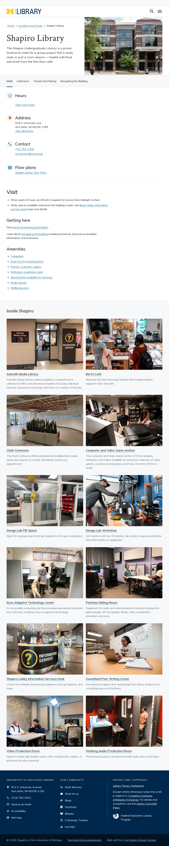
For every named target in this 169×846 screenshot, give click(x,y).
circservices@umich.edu (29, 153)
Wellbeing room (20, 288)
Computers (17, 256)
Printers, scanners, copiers (26, 266)
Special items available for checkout (31, 277)
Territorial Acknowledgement (85, 840)
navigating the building (34, 234)
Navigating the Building (73, 81)
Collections (23, 81)
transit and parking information (30, 227)
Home (10, 25)
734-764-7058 (24, 149)
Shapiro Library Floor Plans (31, 172)
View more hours (25, 104)
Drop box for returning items (27, 261)
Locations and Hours (30, 25)
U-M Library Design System (139, 840)
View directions (24, 131)
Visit (10, 81)
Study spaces (19, 282)
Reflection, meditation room (27, 272)
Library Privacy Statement (128, 785)
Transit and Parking (44, 81)
